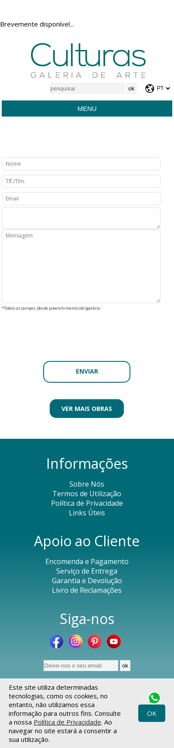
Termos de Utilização (86, 493)
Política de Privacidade (67, 722)
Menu (86, 108)
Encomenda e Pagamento (87, 561)
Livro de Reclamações (87, 590)
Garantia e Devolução (87, 580)
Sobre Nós (86, 484)
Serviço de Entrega (86, 571)
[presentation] (86, 330)
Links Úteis (87, 513)
